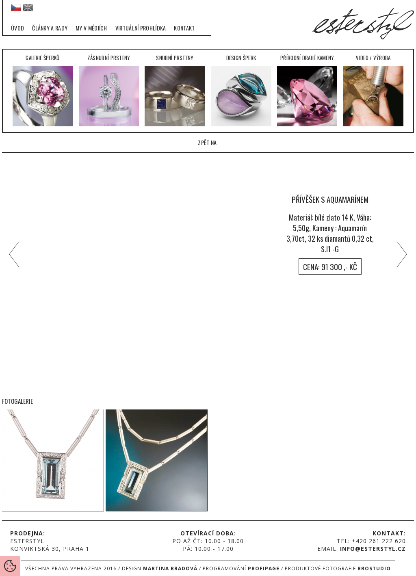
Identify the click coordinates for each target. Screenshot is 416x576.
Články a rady (49, 28)
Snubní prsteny (175, 90)
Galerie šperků (43, 90)
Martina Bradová (170, 568)
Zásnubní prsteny (109, 90)
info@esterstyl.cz (373, 548)
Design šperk (241, 90)
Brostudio (374, 568)
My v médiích (91, 28)
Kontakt (184, 28)
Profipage (264, 568)
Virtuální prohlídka (140, 28)
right (404, 254)
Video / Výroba (373, 90)
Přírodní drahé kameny (307, 90)
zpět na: (208, 142)
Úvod (17, 28)
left (12, 254)
